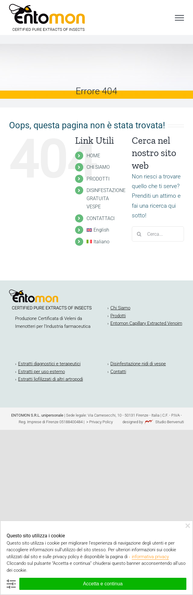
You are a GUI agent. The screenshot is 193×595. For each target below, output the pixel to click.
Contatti (118, 371)
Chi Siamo (120, 308)
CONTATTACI (101, 218)
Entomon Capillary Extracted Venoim (146, 323)
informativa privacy (150, 556)
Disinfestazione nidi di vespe (138, 363)
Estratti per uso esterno (41, 371)
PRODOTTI (98, 179)
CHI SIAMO (98, 167)
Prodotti (118, 315)
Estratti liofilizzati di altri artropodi (50, 379)
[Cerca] (139, 234)
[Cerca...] (158, 234)
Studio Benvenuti (169, 422)
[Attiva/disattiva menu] (179, 18)
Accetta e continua (103, 583)
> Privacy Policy (99, 422)
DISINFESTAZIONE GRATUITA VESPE (106, 198)
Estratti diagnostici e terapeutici (49, 363)
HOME (93, 155)
